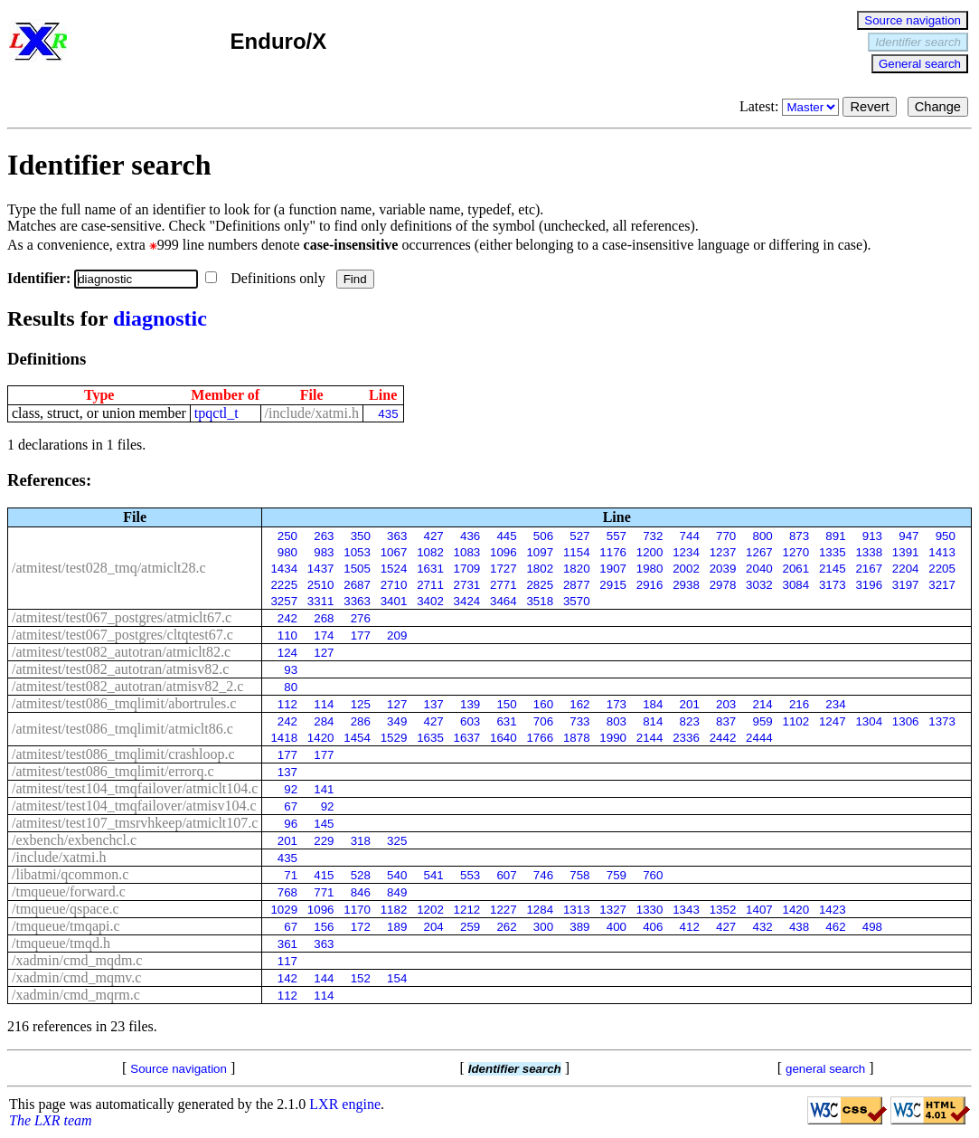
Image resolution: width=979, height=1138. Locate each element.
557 (616, 536)
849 (397, 892)
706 (543, 721)
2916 (650, 585)
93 (290, 670)
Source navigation (912, 20)
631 (506, 721)
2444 (759, 737)
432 (762, 927)
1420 (320, 737)
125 (361, 704)
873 (799, 536)
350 (361, 536)
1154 (576, 552)
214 (762, 704)
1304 (868, 721)
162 (579, 704)
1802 (539, 568)
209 (397, 635)
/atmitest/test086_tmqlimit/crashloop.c (123, 754)
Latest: (791, 106)
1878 (576, 737)
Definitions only (266, 278)
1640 (503, 737)
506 (543, 536)
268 (324, 618)
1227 (503, 909)
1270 (796, 552)
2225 (283, 585)
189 (397, 927)
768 (287, 892)
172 (361, 927)
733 (579, 721)
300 (543, 927)
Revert (869, 107)
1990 (612, 737)
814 (653, 721)
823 (690, 721)
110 (287, 635)
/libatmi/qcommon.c (70, 874)
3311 (320, 601)
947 (908, 536)
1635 (430, 737)
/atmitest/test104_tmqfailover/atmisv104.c (134, 805)
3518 (539, 601)
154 (397, 978)
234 (835, 704)
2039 (723, 568)
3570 (576, 601)
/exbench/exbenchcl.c (74, 840)
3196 (868, 585)
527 (579, 536)
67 (290, 806)
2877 (576, 585)
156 (324, 927)
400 (616, 927)
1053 (357, 552)
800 (762, 536)
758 (579, 875)
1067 (394, 552)
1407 (759, 909)
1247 (832, 721)
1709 (467, 568)
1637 (467, 737)
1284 (539, 909)
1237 (723, 552)
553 (470, 875)
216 (799, 704)
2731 (467, 585)
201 (690, 704)
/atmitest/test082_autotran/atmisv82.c (120, 669)
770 (726, 536)
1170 (357, 909)
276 (361, 618)
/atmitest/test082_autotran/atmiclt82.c (121, 651)
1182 (394, 909)
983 (324, 552)
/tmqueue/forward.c (69, 891)
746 (543, 875)
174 (324, 635)
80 (290, 687)
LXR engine (345, 1104)
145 (324, 823)
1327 (612, 909)
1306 (905, 721)
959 (762, 721)
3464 (503, 601)
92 (290, 789)
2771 (503, 585)
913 (872, 536)
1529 (394, 737)
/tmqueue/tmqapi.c (66, 926)
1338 (868, 552)
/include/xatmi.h (312, 413)
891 (835, 536)
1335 (832, 552)
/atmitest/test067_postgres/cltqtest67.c (122, 634)
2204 (905, 568)
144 (324, 978)
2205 (941, 568)
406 (653, 927)
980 (287, 552)
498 (872, 927)
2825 (539, 585)
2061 (796, 568)
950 (945, 536)
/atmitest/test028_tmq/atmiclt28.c (109, 567)
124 (287, 652)
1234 (686, 552)
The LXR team (50, 1120)
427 (434, 536)
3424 (467, 601)
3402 (430, 601)
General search (920, 64)
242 (287, 618)
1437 (320, 568)
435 (388, 414)
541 (434, 875)
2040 (759, 568)
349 (397, 721)
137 (434, 704)
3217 (941, 585)
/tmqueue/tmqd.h (61, 943)
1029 (283, 909)
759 (616, 875)
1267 (759, 552)
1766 (539, 737)
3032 (759, 585)
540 (397, 875)
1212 (467, 909)
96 (290, 823)
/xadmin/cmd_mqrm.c (76, 994)
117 (287, 961)
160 (543, 704)
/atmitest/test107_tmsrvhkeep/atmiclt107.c (135, 822)
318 (361, 841)
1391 (905, 552)
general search (825, 1069)
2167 (868, 568)
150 (506, 704)
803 (616, 721)
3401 (394, 601)
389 (579, 927)
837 (726, 721)
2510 (320, 585)
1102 (796, 721)
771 (324, 892)
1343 (686, 909)
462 (835, 927)
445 (506, 536)
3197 (905, 585)
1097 (539, 552)
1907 (612, 568)
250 (287, 536)
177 (361, 635)
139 (470, 704)
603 (470, 721)
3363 (357, 601)
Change (938, 107)
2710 (394, 585)
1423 (832, 909)
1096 (503, 552)
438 (799, 927)
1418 (283, 737)
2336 (686, 737)
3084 (796, 585)
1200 (650, 552)
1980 (650, 568)
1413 (941, 552)
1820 (576, 568)
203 (726, 704)
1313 (576, 909)
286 (361, 721)
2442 (723, 737)
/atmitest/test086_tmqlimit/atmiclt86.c (122, 728)
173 (616, 704)
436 (470, 536)
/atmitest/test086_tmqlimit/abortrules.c (124, 703)
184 (653, 704)
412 (690, 927)
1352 (723, 909)
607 (506, 875)
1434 (283, 568)
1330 (650, 909)
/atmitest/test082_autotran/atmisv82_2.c (127, 686)
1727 (503, 568)
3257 (283, 601)
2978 (723, 585)
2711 (430, 585)
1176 (612, 552)
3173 (832, 585)
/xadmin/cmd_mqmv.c (76, 977)
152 (361, 978)
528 (361, 875)
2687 (357, 585)
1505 (357, 568)
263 (324, 536)
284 (324, 721)
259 (470, 927)
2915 (612, 585)
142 (287, 978)
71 (290, 875)
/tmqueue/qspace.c (65, 908)
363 (397, 536)
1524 (394, 568)
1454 (357, 737)
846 (361, 892)
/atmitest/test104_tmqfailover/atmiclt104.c (135, 788)
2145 (832, 568)
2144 (650, 737)
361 (287, 944)
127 (324, 652)
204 (434, 927)
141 (324, 789)
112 (287, 704)
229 (324, 841)
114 (324, 704)
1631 (430, 568)
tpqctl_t (216, 413)
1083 (467, 552)
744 (690, 536)
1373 (941, 721)
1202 (430, 909)
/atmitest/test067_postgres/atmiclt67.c (121, 617)
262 (506, 927)
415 (324, 875)
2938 (686, 585)
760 (653, 875)
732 (653, 536)
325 (397, 841)
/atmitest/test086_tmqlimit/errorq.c (113, 771)
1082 (430, 552)
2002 (686, 568)
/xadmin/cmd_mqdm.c (77, 960)
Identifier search (918, 42)
